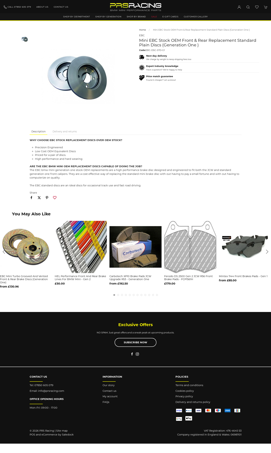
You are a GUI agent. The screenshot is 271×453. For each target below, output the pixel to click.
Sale (154, 16)
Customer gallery (196, 16)
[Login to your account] (239, 7)
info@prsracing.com (51, 390)
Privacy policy (184, 396)
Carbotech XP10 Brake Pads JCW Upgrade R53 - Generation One (130, 278)
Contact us (61, 7)
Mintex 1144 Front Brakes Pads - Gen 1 (243, 276)
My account (110, 396)
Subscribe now (135, 342)
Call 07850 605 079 (17, 7)
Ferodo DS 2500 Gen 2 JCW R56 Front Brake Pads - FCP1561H (188, 278)
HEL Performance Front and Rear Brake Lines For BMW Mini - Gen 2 (80, 278)
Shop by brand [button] (136, 16)
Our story (109, 385)
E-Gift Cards (170, 16)
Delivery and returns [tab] (65, 131)
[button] (248, 7)
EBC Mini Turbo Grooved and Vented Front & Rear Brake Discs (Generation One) (24, 279)
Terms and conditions (189, 385)
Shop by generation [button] (108, 16)
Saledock (68, 434)
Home (142, 29)
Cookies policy (184, 390)
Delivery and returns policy (192, 402)
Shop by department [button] (76, 16)
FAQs (106, 402)
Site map (62, 430)
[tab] (114, 295)
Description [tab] (38, 131)
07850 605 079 (43, 385)
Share (33, 192)
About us (42, 7)
